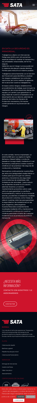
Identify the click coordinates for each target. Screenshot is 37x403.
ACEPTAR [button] (21, 396)
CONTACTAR (10, 304)
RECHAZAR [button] (30, 396)
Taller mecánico (7, 370)
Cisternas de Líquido (8, 345)
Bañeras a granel (7, 348)
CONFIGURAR (18, 400)
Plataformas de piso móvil (10, 351)
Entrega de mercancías (9, 364)
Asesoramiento (7, 373)
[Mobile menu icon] (33, 5)
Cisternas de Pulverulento (10, 355)
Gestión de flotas (7, 367)
